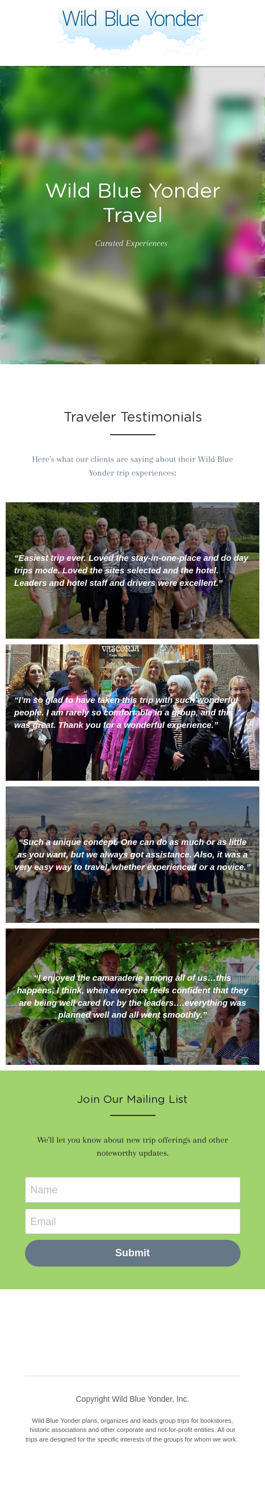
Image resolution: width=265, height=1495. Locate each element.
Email (43, 1221)
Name (44, 1189)
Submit (132, 1253)
